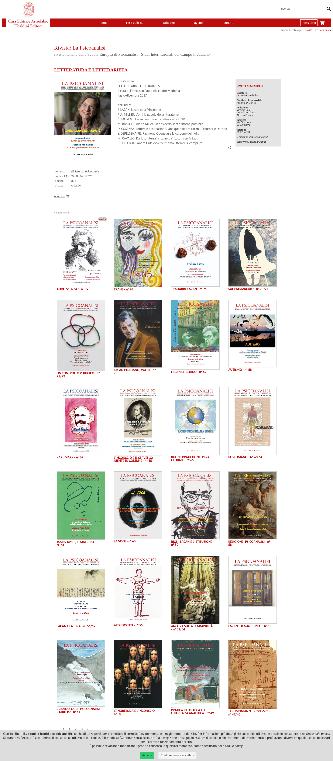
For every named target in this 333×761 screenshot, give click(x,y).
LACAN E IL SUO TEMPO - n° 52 (249, 626)
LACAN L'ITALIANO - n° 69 (188, 372)
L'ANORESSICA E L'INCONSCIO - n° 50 (135, 712)
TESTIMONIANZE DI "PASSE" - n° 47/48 (249, 712)
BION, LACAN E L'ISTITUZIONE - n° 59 (192, 543)
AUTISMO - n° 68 (240, 370)
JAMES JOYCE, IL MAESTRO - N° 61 (76, 543)
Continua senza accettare (177, 755)
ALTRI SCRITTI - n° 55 (128, 625)
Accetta (147, 755)
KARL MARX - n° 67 (70, 457)
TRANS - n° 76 (123, 289)
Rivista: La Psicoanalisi (85, 171)
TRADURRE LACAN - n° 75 (189, 289)
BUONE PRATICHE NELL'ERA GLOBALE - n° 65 (190, 458)
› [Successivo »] (88, 728)
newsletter (309, 23)
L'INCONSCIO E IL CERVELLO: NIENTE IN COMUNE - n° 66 (133, 459)
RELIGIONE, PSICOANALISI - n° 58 (249, 543)
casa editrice (134, 23)
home (103, 23)
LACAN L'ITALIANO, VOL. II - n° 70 (135, 371)
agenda (199, 23)
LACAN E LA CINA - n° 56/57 (76, 626)
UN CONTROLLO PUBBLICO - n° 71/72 (78, 374)
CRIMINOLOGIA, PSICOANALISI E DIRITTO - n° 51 (78, 710)
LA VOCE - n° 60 (124, 541)
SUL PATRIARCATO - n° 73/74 (248, 289)
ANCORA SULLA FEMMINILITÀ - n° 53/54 (192, 627)
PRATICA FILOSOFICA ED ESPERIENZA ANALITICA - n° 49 (192, 711)
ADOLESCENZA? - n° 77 (72, 289)
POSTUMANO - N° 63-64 (245, 457)
